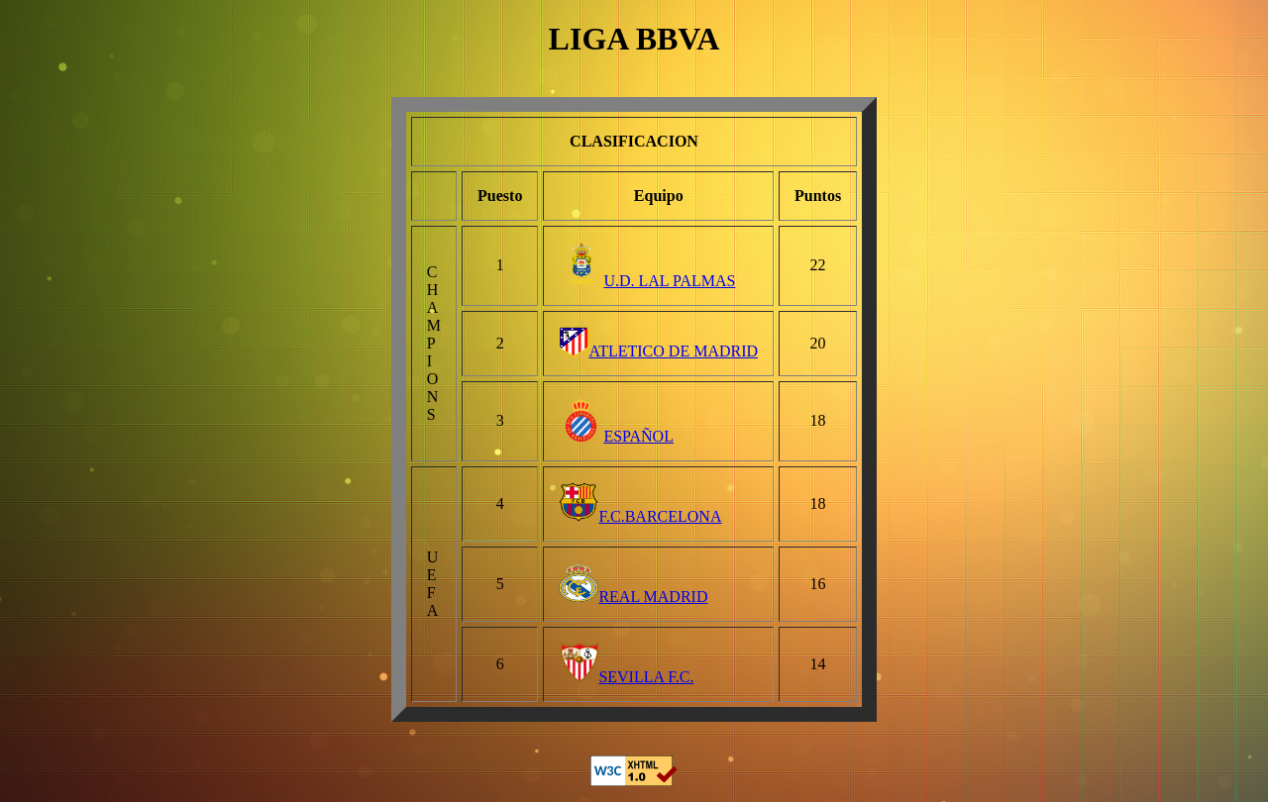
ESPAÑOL (616, 436)
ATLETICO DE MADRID (658, 351)
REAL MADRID (633, 596)
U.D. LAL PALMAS (647, 280)
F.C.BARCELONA (640, 516)
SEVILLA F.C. (626, 676)
